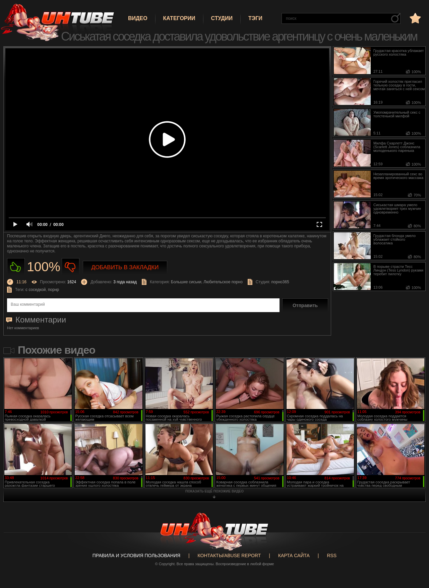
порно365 (280, 282)
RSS (331, 555)
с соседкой (35, 289)
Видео (137, 18)
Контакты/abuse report (229, 555)
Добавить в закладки (125, 267)
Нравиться (16, 267)
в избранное (415, 17)
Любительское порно (223, 282)
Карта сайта (294, 555)
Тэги (255, 18)
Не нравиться (70, 267)
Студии (222, 18)
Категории (179, 18)
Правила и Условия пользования (136, 555)
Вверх (414, 553)
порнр (53, 289)
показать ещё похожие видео (214, 491)
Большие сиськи (186, 282)
